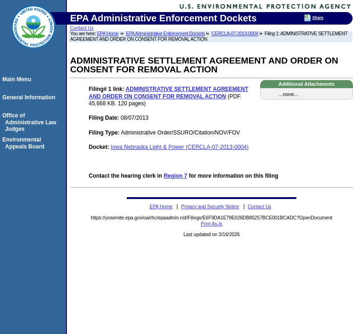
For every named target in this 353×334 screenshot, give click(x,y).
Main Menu (18, 79)
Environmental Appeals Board (25, 142)
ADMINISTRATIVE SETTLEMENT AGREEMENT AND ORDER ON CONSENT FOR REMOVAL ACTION (168, 93)
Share (317, 17)
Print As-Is (211, 223)
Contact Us (81, 28)
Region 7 (175, 176)
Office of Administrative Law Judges (30, 122)
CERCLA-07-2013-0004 (234, 33)
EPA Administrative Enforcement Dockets (165, 33)
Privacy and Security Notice (210, 206)
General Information (30, 97)
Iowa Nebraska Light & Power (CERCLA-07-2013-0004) (179, 147)
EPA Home (107, 33)
